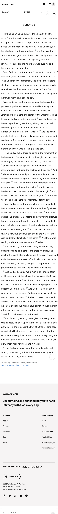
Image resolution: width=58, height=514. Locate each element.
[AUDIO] (47, 13)
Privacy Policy (8, 487)
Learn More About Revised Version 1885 (14, 365)
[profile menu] (51, 4)
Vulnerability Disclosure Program (14, 489)
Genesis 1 (11, 12)
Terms (17, 487)
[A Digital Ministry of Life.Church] (29, 465)
